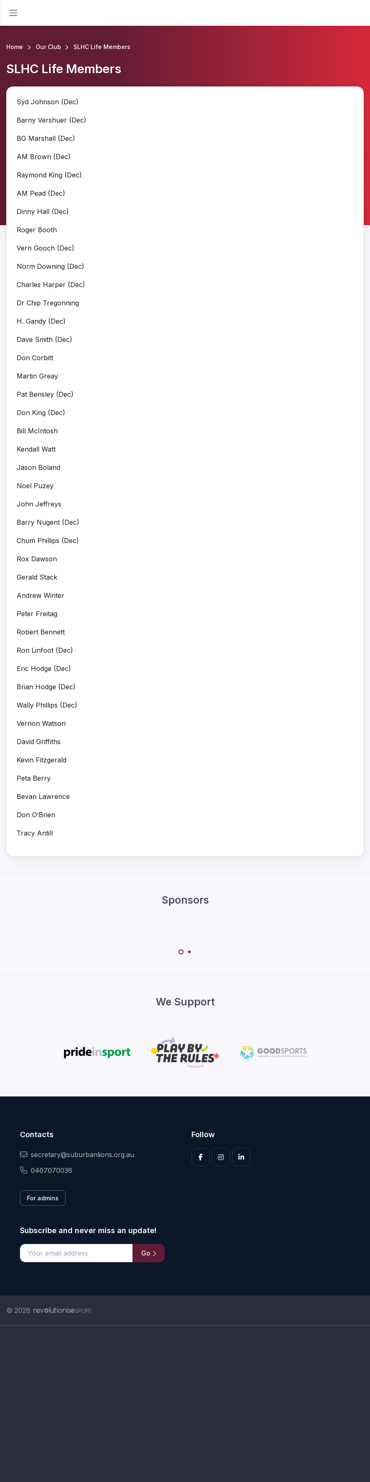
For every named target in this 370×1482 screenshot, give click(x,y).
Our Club (48, 46)
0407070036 (46, 1170)
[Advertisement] (185, 1404)
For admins (43, 1198)
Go (148, 1253)
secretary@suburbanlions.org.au (77, 1154)
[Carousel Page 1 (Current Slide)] (181, 951)
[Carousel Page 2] (189, 951)
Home (14, 46)
